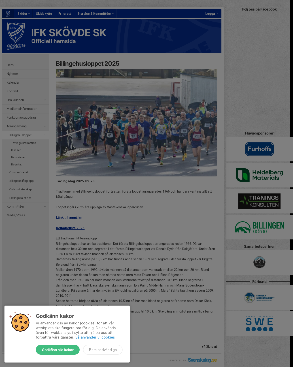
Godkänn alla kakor (58, 349)
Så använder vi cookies (95, 337)
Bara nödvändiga (103, 349)
